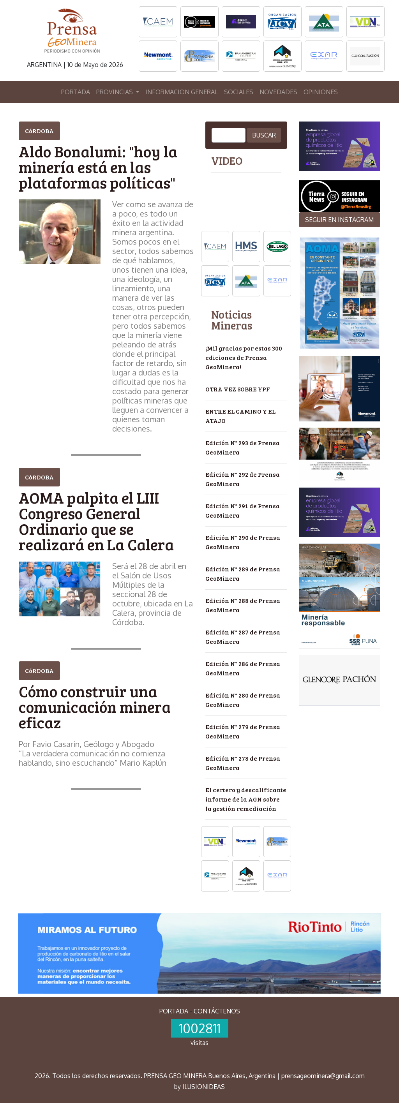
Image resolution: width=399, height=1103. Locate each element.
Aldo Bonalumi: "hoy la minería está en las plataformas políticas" (98, 166)
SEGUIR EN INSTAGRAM (339, 220)
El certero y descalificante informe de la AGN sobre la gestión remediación (245, 799)
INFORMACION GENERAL (181, 92)
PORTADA (75, 92)
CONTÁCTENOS (217, 1011)
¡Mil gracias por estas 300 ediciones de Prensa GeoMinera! (243, 357)
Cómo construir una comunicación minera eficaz (95, 706)
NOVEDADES (278, 92)
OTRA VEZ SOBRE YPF (237, 389)
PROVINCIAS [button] (115, 92)
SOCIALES (238, 92)
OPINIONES (321, 92)
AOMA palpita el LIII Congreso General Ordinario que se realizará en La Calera (96, 521)
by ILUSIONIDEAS (199, 1087)
